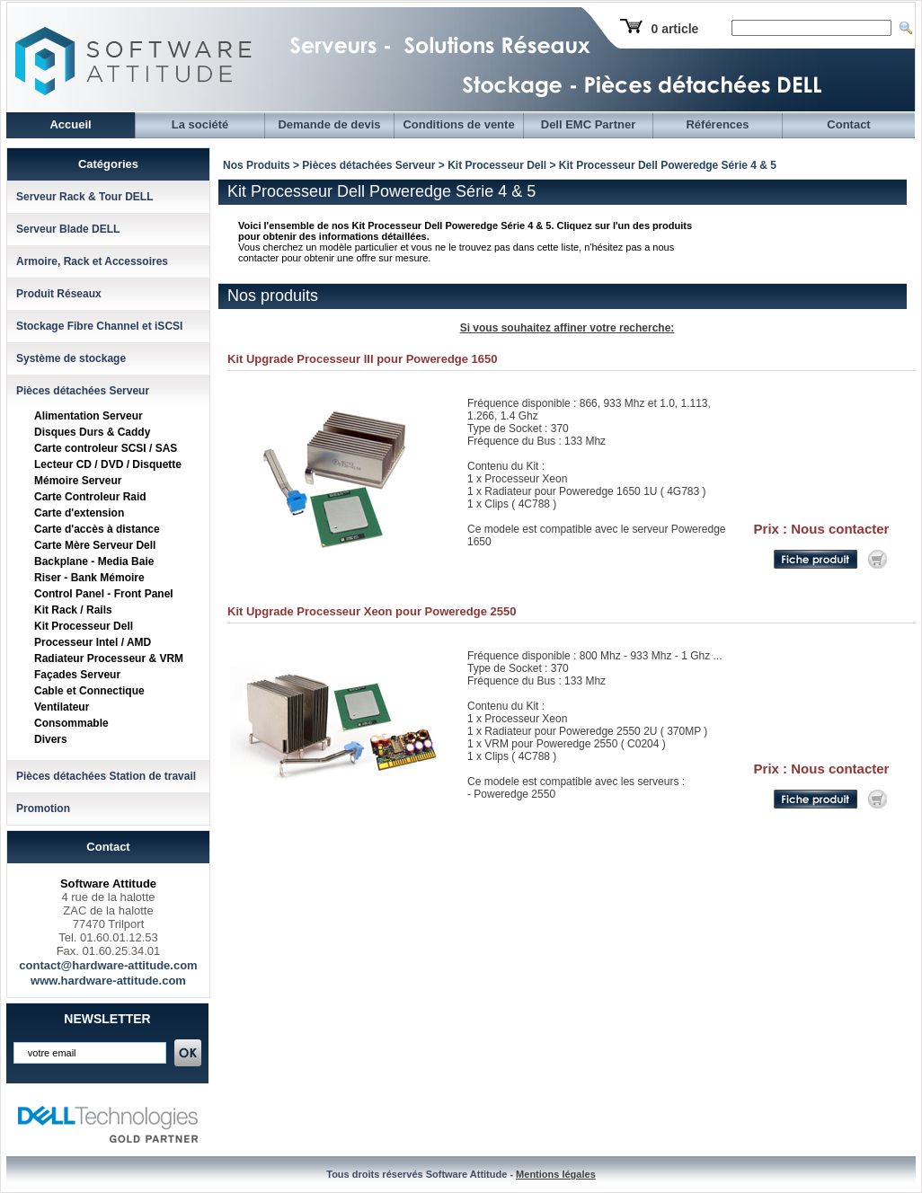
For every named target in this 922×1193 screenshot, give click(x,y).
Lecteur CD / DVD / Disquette (108, 464)
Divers (50, 739)
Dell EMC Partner (588, 124)
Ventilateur (61, 707)
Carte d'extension (79, 513)
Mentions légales (556, 1174)
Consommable (71, 723)
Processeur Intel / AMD (92, 642)
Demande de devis (329, 124)
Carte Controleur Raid (90, 496)
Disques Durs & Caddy (92, 432)
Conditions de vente (458, 124)
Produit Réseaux (59, 293)
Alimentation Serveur (88, 416)
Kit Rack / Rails (73, 610)
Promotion (43, 808)
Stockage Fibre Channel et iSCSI (99, 326)
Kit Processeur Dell (83, 626)
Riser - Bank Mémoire (89, 577)
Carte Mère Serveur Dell (94, 545)
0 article (674, 29)
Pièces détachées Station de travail (106, 776)
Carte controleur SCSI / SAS (105, 448)
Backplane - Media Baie (94, 561)
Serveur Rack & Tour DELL (84, 196)
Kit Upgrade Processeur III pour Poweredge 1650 (362, 359)
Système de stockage (71, 358)
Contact (848, 124)
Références (717, 124)
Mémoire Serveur (77, 480)
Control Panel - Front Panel (103, 594)
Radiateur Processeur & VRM (108, 658)
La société (200, 124)
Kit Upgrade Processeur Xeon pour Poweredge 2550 (372, 611)
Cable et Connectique (89, 691)
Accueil (70, 124)
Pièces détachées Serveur (82, 390)
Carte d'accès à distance (97, 529)
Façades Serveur (77, 674)
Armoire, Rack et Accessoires (92, 261)
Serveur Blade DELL (68, 229)
